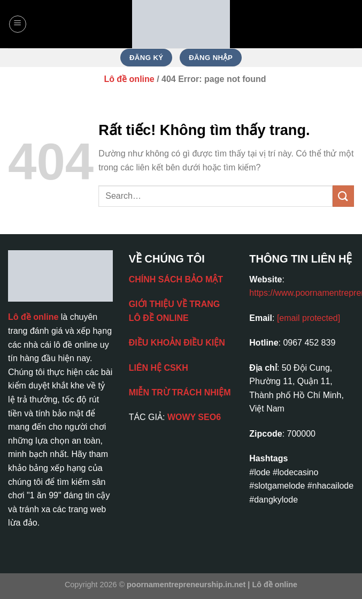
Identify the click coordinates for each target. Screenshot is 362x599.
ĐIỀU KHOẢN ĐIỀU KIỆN (177, 342)
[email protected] (308, 318)
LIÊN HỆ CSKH (158, 367)
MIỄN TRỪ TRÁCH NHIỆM (180, 392)
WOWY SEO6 (194, 417)
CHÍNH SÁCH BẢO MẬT (176, 279)
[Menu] (17, 24)
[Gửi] (343, 195)
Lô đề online (129, 79)
